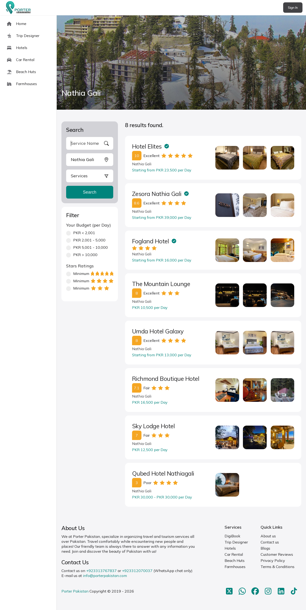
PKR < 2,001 (80, 232)
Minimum (89, 273)
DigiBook (232, 536)
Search (89, 192)
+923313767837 (101, 570)
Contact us (270, 542)
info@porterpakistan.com (105, 575)
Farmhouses (235, 566)
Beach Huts (235, 560)
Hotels (230, 548)
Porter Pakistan (75, 591)
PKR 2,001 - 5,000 (85, 240)
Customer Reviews (277, 554)
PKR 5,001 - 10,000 (87, 247)
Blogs (265, 548)
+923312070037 (137, 570)
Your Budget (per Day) (88, 225)
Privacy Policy (273, 560)
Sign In (293, 7)
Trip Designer (236, 542)
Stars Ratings (80, 266)
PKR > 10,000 (81, 254)
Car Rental (234, 554)
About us (268, 536)
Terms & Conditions (277, 566)
